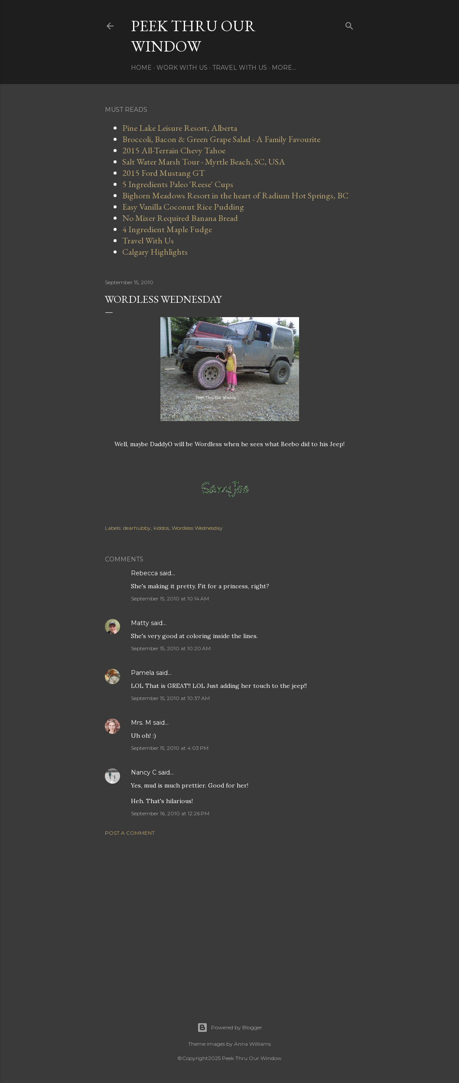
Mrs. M (141, 722)
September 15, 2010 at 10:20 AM (171, 648)
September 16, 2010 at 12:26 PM (170, 813)
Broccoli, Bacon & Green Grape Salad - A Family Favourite (221, 139)
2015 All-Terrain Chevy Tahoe (173, 150)
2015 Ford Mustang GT (163, 172)
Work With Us (182, 67)
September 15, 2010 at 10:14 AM (170, 598)
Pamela (142, 673)
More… (284, 67)
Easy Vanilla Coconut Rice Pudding (183, 206)
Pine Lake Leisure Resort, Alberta (179, 127)
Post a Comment (130, 833)
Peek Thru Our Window (193, 36)
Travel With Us (239, 67)
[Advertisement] (230, 918)
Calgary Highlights (155, 251)
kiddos (161, 528)
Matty (140, 623)
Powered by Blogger (229, 1027)
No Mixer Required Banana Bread (180, 218)
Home (141, 67)
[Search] (349, 24)
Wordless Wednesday (197, 528)
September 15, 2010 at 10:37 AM (170, 698)
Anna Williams (252, 1044)
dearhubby (137, 528)
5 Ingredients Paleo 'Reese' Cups (177, 184)
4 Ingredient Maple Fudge (167, 229)
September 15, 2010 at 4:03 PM (169, 748)
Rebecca (144, 573)
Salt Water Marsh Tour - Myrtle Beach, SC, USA (203, 161)
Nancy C (143, 772)
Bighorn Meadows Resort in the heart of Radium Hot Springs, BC (235, 195)
